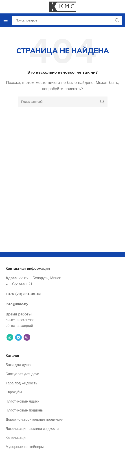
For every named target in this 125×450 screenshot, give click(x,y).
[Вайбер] (27, 337)
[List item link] (62, 294)
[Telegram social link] (18, 337)
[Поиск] (62, 101)
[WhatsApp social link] (10, 337)
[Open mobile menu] (5, 20)
